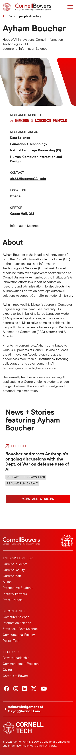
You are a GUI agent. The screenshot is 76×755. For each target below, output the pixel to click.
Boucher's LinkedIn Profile (41, 120)
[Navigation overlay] (70, 7)
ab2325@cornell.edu (28, 178)
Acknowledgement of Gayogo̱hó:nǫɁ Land (25, 709)
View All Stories (38, 498)
